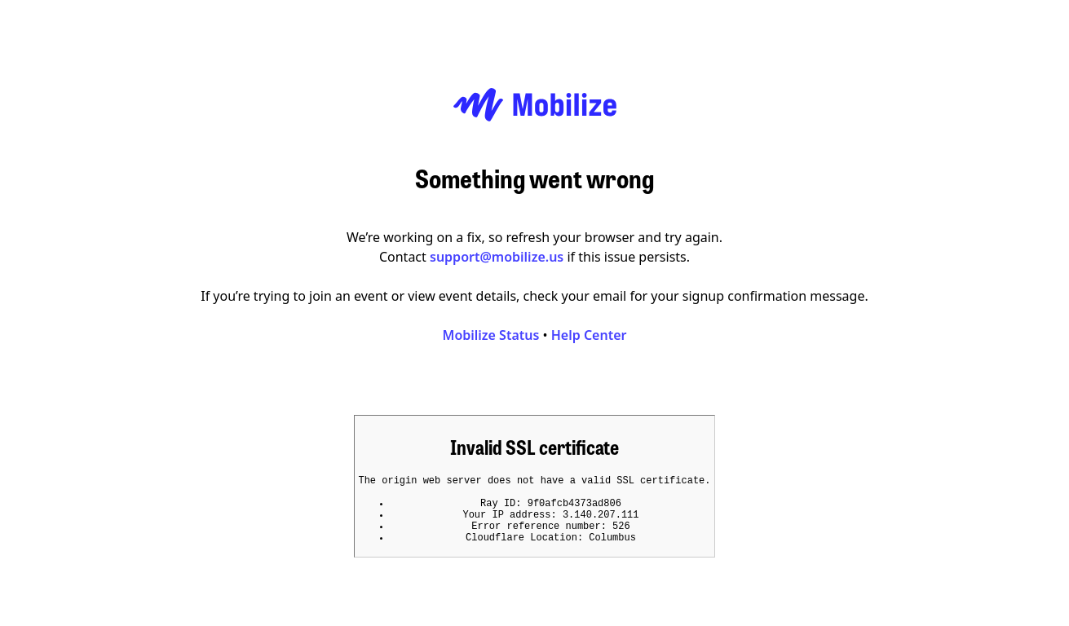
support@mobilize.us (496, 252)
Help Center (589, 330)
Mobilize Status (491, 330)
